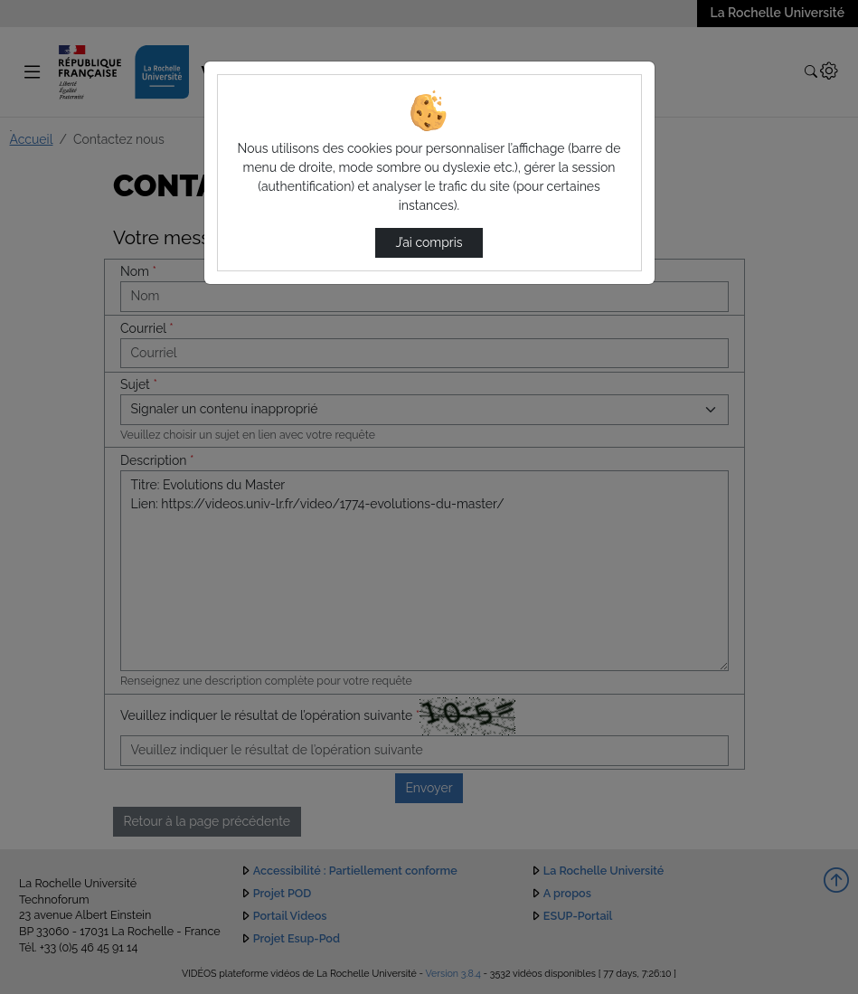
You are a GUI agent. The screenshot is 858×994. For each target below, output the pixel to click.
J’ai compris (428, 242)
